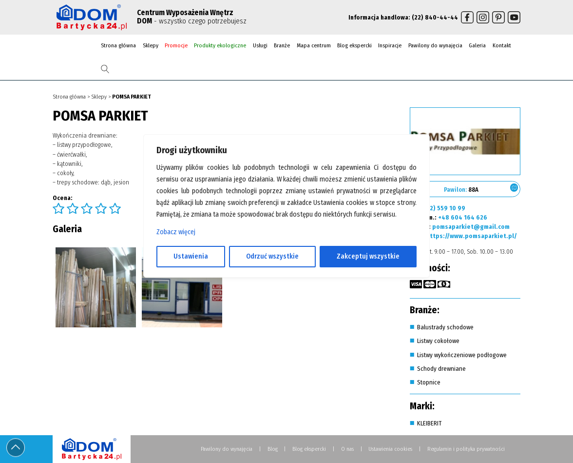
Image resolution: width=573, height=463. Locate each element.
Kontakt (502, 45)
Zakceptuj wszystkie (368, 256)
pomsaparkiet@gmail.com (471, 226)
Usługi (260, 45)
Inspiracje (389, 45)
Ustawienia (190, 256)
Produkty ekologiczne (220, 45)
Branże (282, 45)
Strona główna (118, 45)
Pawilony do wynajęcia (435, 45)
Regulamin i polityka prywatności (466, 448)
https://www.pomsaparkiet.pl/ (471, 236)
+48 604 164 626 (462, 217)
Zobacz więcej (175, 232)
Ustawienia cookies (390, 448)
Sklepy (150, 45)
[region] (286, 231)
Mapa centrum (314, 45)
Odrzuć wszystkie (272, 256)
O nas (347, 448)
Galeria (477, 45)
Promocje (176, 45)
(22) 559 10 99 (444, 208)
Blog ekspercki (354, 45)
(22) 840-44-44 (435, 17)
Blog (272, 448)
